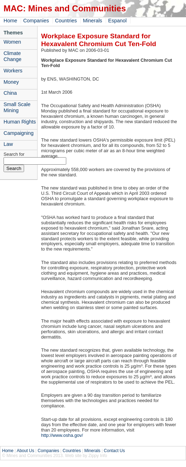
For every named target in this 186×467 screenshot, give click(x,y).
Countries (66, 20)
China (10, 93)
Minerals (92, 20)
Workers (13, 70)
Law (8, 144)
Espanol (117, 20)
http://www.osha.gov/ (62, 435)
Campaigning (19, 133)
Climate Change (12, 56)
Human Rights (20, 122)
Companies (36, 20)
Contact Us (114, 450)
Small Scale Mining (17, 107)
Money (11, 82)
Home (10, 20)
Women (12, 42)
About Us (25, 450)
